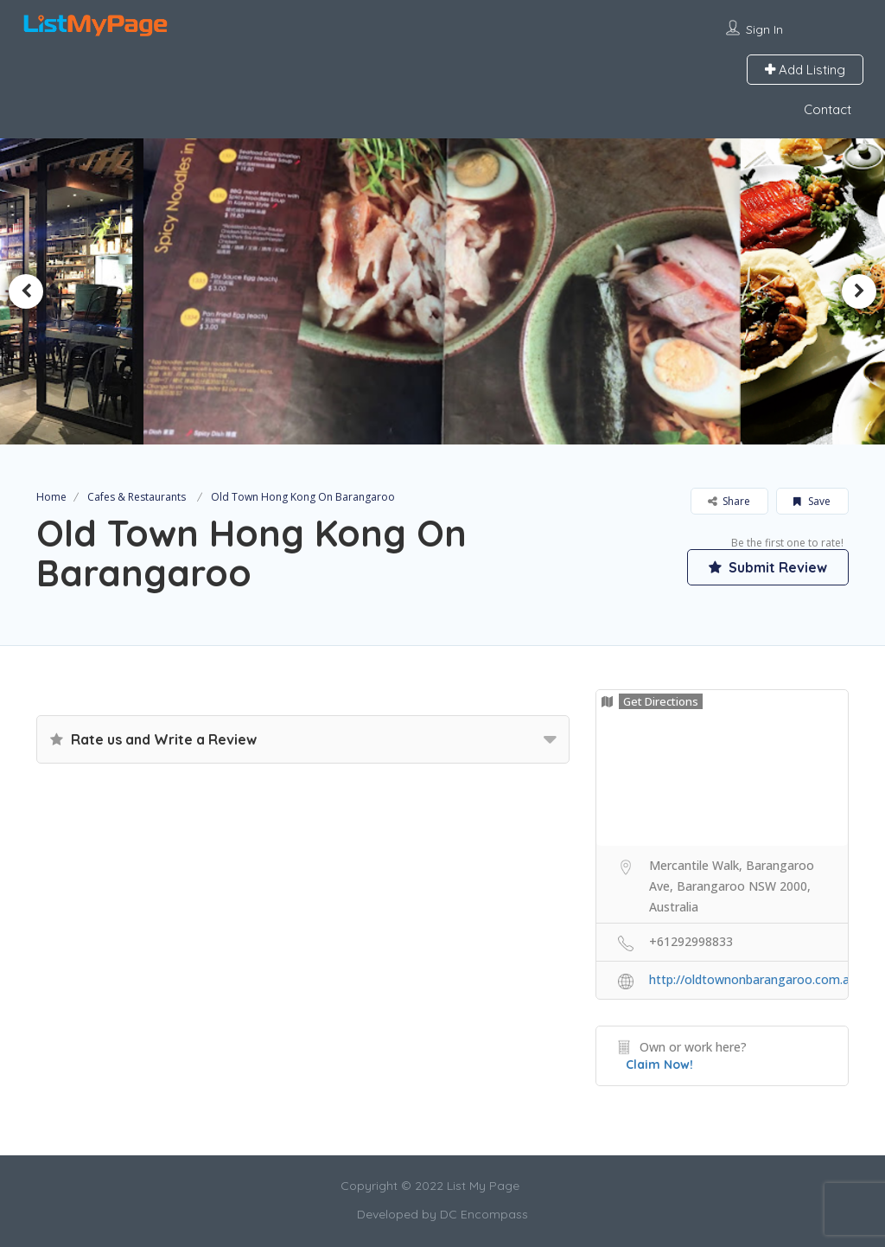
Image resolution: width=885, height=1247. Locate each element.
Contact (827, 109)
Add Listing (805, 69)
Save (812, 501)
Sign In (764, 29)
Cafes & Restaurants (136, 496)
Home (51, 496)
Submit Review (766, 566)
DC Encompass (484, 1214)
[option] (442, 291)
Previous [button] (26, 291)
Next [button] (859, 291)
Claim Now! (659, 1064)
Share (729, 501)
